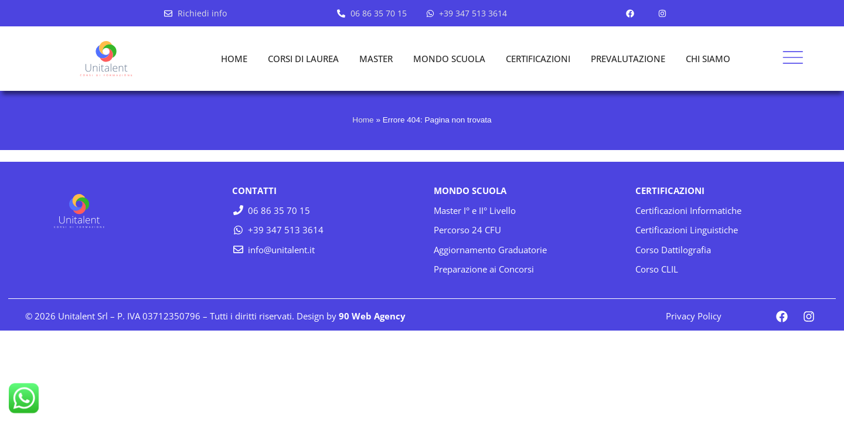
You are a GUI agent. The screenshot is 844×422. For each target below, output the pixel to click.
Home (362, 119)
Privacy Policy (694, 316)
